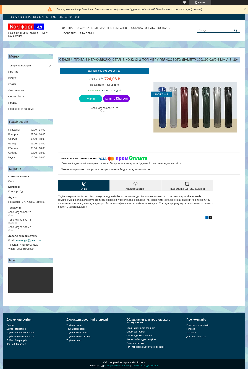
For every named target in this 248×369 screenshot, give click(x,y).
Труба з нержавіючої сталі (21, 332)
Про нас (13, 71)
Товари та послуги (88, 28)
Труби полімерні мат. (78, 332)
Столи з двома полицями (139, 335)
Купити (91, 98)
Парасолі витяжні (135, 343)
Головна (67, 28)
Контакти (164, 28)
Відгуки (12, 77)
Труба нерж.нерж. (76, 329)
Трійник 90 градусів (17, 340)
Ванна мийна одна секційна (141, 339)
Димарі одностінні (16, 329)
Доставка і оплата (142, 28)
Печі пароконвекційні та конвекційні (145, 346)
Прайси (13, 102)
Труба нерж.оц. (75, 325)
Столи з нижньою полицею (140, 328)
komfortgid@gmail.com (28, 240)
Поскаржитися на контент (117, 365)
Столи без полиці (135, 331)
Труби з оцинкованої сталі (21, 336)
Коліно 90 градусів (16, 344)
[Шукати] (236, 30)
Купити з (116, 98)
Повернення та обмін (79, 33)
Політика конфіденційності (145, 365)
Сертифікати (16, 96)
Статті (12, 83)
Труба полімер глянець (79, 336)
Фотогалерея (16, 90)
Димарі (10, 325)
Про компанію (117, 28)
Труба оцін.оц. (74, 340)
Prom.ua (141, 362)
